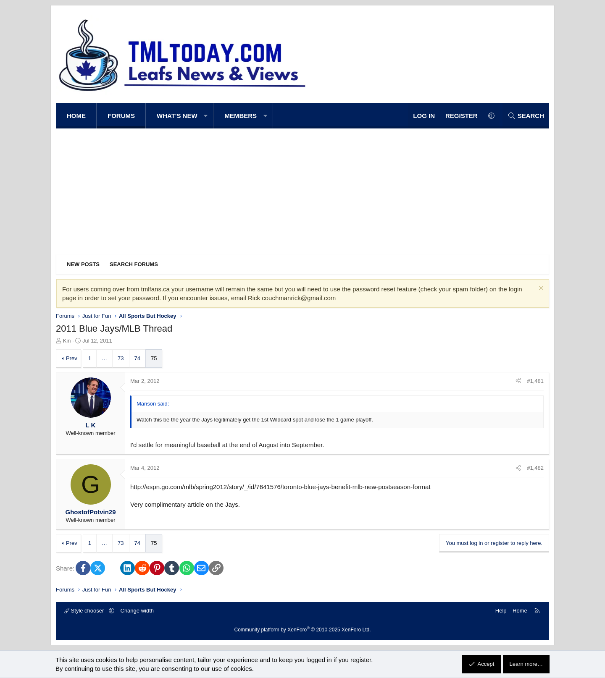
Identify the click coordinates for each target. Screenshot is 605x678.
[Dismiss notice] (540, 289)
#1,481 (535, 381)
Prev (71, 358)
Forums (121, 115)
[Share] (518, 381)
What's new (177, 115)
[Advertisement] (302, 191)
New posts (83, 264)
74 (137, 358)
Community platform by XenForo (302, 630)
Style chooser (84, 610)
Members (240, 115)
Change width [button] (137, 610)
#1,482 (535, 468)
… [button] (104, 358)
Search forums (134, 264)
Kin (67, 341)
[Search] (525, 115)
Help (501, 610)
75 (154, 358)
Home (76, 115)
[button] (206, 115)
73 (121, 358)
